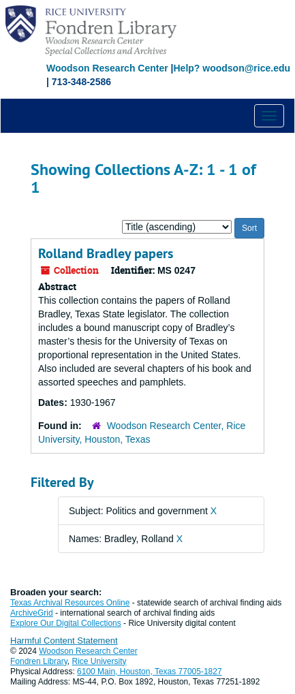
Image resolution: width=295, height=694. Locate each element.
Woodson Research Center (107, 68)
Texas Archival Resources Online (69, 603)
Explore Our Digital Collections (65, 623)
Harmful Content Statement (64, 640)
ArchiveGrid (31, 613)
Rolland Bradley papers (105, 253)
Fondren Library (38, 661)
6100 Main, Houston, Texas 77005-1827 (149, 671)
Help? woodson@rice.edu (231, 68)
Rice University (99, 661)
